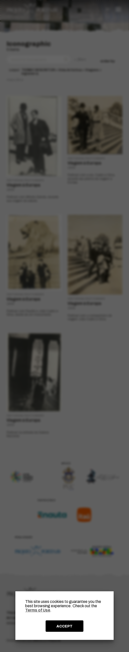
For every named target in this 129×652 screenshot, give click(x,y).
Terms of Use (37, 610)
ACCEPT (64, 626)
